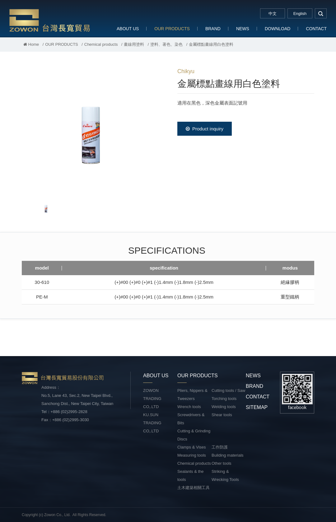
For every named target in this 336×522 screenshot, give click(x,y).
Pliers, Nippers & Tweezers (192, 394)
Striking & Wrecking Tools (225, 475)
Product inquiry (204, 128)
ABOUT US (128, 28)
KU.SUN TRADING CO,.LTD (152, 422)
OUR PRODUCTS (172, 28)
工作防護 (220, 447)
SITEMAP (257, 407)
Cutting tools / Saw (228, 390)
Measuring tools (191, 455)
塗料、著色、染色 (166, 44)
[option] (90, 129)
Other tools (221, 463)
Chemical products (101, 44)
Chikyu (185, 71)
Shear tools (222, 414)
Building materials (228, 455)
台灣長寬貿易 (49, 20)
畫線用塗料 (134, 44)
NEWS (242, 28)
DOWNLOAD (277, 28)
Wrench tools (189, 406)
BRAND (213, 28)
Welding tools (224, 406)
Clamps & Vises (191, 447)
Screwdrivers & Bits (190, 418)
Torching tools (224, 398)
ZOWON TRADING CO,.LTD (152, 398)
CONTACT (316, 28)
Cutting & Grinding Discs (193, 435)
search (321, 13)
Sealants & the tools (190, 475)
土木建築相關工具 (193, 487)
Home (31, 44)
